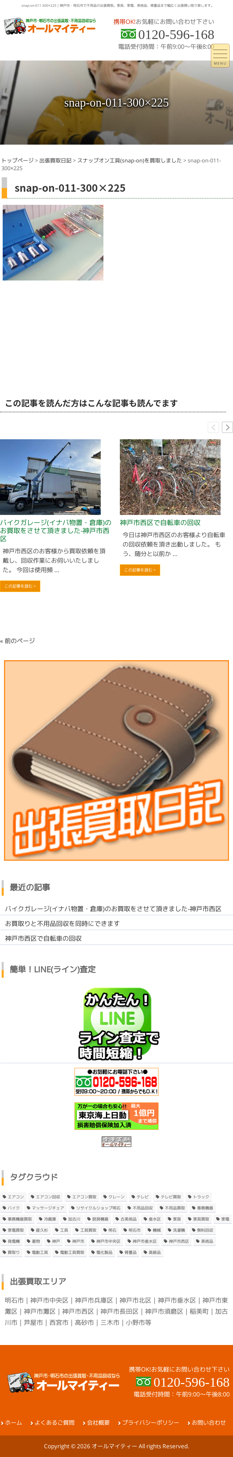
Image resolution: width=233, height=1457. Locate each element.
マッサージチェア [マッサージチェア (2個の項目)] (48, 1208)
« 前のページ (17, 641)
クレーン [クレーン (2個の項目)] (116, 1197)
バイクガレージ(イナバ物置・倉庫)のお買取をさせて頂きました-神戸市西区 (55, 530)
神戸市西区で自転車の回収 (160, 522)
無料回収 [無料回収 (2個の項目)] (205, 1230)
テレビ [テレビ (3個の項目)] (143, 1197)
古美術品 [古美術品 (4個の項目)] (129, 1219)
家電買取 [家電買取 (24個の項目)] (16, 1230)
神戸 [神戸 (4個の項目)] (56, 1241)
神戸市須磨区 (164, 1311)
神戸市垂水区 (177, 1300)
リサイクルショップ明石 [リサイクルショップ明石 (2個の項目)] (98, 1208)
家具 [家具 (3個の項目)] (177, 1219)
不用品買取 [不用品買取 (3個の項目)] (175, 1208)
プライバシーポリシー (150, 1422)
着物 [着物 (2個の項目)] (36, 1241)
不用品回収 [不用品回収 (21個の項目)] (143, 1208)
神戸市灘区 (40, 1311)
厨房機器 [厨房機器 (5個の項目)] (100, 1219)
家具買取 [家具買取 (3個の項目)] (201, 1219)
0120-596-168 (176, 34)
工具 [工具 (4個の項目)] (64, 1230)
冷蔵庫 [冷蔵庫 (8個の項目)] (50, 1219)
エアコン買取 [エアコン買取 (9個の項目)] (84, 1197)
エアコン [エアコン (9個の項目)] (16, 1197)
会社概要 (98, 1422)
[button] (227, 427)
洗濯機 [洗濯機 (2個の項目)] (179, 1230)
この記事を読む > (20, 586)
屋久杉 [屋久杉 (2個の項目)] (42, 1230)
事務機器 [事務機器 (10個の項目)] (205, 1208)
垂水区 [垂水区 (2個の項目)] (155, 1219)
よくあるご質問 (55, 1422)
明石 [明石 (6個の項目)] (112, 1230)
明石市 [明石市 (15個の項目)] (135, 1230)
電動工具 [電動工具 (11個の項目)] (40, 1252)
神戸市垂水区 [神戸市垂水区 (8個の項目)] (145, 1241)
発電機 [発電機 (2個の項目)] (14, 1241)
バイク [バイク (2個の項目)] (14, 1208)
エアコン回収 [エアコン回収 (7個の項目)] (48, 1197)
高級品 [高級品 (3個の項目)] (155, 1252)
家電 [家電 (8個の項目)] (225, 1219)
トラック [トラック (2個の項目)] (201, 1197)
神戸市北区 (135, 1300)
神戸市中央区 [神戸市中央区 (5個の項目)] (108, 1241)
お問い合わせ (209, 1422)
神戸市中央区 (49, 1300)
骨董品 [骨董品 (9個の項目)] (131, 1252)
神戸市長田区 (119, 1311)
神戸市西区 (78, 1311)
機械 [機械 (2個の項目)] (157, 1230)
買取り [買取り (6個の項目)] (14, 1252)
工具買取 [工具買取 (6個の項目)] (88, 1230)
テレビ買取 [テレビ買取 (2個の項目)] (171, 1197)
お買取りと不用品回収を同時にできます (62, 923)
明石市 (14, 1300)
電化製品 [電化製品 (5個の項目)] (104, 1252)
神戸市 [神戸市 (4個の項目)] (78, 1241)
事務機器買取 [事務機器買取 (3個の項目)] (20, 1219)
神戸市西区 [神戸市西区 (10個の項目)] (179, 1241)
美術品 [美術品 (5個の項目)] (207, 1241)
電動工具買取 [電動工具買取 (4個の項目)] (72, 1252)
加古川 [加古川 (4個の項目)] (74, 1219)
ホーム (13, 1422)
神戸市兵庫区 (94, 1300)
